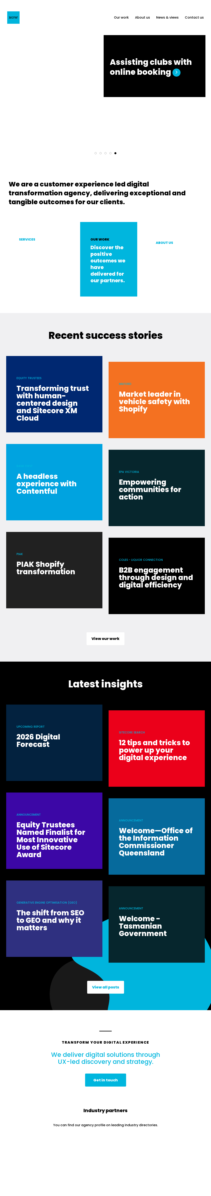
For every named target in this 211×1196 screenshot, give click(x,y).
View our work (105, 640)
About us (142, 17)
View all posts (105, 989)
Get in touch (105, 1081)
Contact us (194, 17)
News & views (167, 17)
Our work (121, 17)
